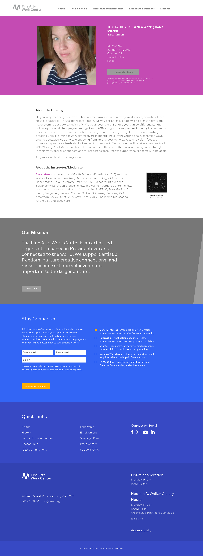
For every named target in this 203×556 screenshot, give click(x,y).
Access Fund (30, 444)
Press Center (88, 444)
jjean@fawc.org (114, 83)
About (26, 427)
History (26, 432)
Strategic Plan (89, 438)
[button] (31, 289)
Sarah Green (44, 174)
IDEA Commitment (34, 449)
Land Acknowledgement (38, 438)
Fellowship (87, 427)
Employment (88, 432)
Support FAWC (90, 449)
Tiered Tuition (116, 57)
